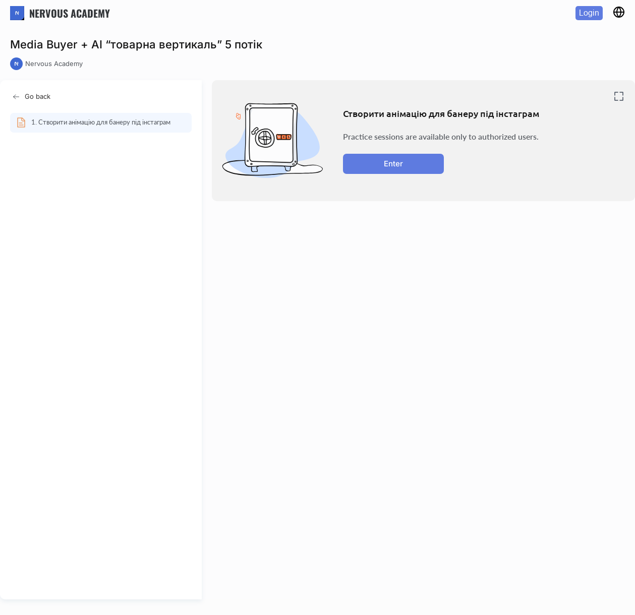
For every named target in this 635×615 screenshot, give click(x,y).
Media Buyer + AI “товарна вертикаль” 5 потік (136, 44)
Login (589, 13)
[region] (104, 351)
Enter (393, 163)
